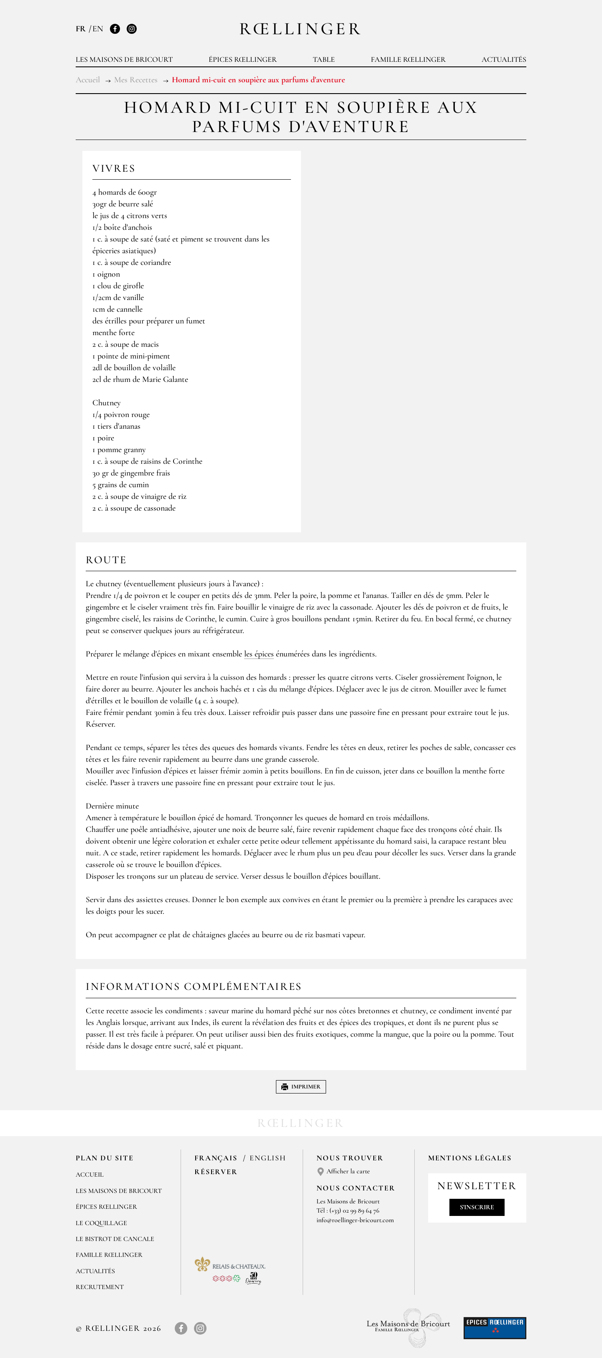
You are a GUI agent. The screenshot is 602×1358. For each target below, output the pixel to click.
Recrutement (100, 1287)
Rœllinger (301, 28)
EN (97, 29)
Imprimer (301, 1086)
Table (324, 59)
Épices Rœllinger (243, 59)
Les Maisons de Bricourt (124, 59)
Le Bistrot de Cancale (115, 1239)
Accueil (90, 1174)
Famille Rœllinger (408, 59)
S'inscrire (477, 1207)
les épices (259, 654)
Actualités (504, 59)
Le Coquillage (101, 1223)
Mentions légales (470, 1157)
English (268, 1157)
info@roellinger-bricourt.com (355, 1220)
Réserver (215, 1171)
